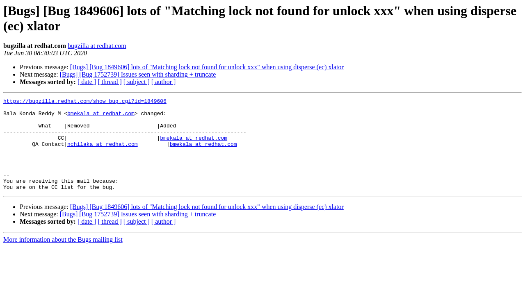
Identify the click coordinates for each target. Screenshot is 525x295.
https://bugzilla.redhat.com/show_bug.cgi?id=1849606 (85, 102)
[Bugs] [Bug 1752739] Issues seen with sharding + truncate (138, 74)
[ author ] (163, 81)
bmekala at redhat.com (101, 116)
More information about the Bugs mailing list (63, 257)
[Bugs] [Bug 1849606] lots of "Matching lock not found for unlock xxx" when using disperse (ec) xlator (207, 67)
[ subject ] (136, 81)
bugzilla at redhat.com (97, 45)
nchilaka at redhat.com (102, 153)
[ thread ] (110, 81)
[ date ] (87, 81)
